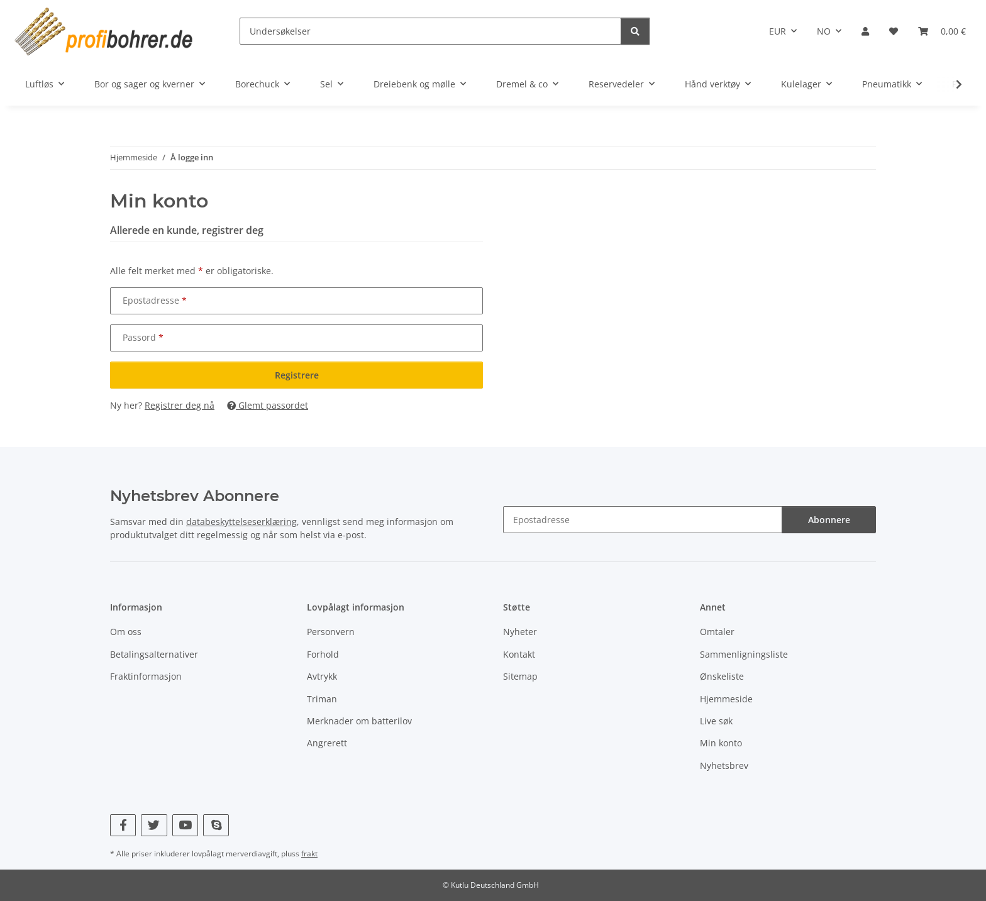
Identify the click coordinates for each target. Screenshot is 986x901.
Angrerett (327, 743)
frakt (309, 853)
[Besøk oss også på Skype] (216, 825)
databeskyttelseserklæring (241, 522)
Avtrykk (322, 676)
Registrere (297, 375)
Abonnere (829, 520)
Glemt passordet (267, 405)
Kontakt (519, 654)
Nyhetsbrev (724, 765)
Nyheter (520, 632)
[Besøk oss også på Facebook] (123, 825)
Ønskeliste (722, 676)
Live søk (716, 721)
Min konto (721, 743)
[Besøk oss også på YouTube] (185, 825)
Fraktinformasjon (146, 676)
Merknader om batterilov (359, 721)
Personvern (331, 632)
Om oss (125, 632)
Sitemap (520, 676)
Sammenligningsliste (744, 654)
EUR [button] (777, 31)
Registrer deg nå (179, 405)
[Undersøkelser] (430, 31)
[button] (865, 31)
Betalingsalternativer (154, 654)
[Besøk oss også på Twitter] (154, 825)
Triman (322, 699)
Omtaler (717, 632)
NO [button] (824, 31)
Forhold (323, 654)
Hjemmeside (726, 699)
